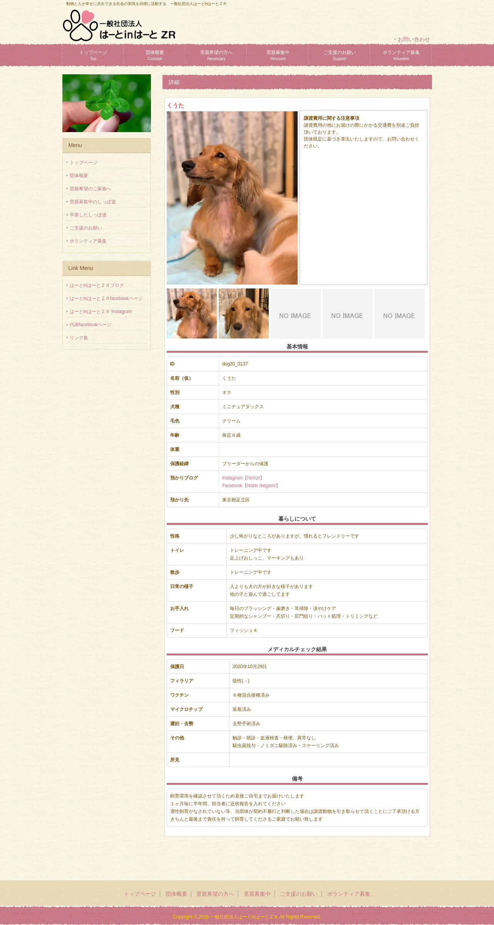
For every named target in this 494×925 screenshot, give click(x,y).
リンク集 (79, 337)
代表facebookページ (91, 324)
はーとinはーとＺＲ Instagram (101, 311)
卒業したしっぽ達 (88, 215)
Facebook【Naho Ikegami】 (251, 485)
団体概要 (155, 55)
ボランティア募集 (401, 55)
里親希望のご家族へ (90, 188)
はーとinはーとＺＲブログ (97, 285)
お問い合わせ (414, 39)
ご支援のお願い (339, 55)
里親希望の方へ (216, 55)
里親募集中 (278, 55)
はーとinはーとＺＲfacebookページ (106, 298)
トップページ (93, 55)
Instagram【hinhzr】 (243, 478)
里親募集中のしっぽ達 (93, 201)
